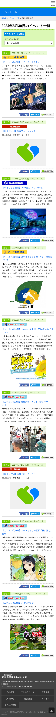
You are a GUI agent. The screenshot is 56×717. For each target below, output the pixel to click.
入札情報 (10, 699)
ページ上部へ (52, 710)
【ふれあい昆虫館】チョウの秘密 (18, 603)
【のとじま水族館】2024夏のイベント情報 (22, 187)
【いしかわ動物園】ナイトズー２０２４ (21, 62)
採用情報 (45, 692)
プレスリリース (28, 692)
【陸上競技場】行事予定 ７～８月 (19, 474)
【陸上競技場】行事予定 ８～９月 (19, 131)
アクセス (45, 699)
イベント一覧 (14, 18)
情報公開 (28, 699)
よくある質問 (10, 705)
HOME (3, 18)
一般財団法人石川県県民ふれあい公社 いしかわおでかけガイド (12, 3)
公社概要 (10, 692)
